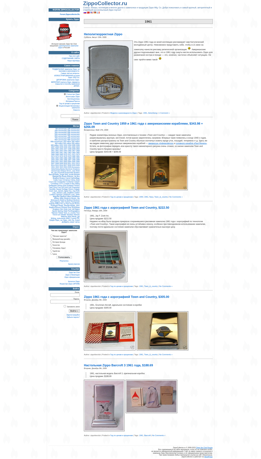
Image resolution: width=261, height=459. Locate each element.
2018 (69, 165)
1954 (65, 151)
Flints (55, 187)
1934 (69, 145)
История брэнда (59, 242)
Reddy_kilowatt (64, 205)
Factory (77, 185)
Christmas (66, 180)
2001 (57, 162)
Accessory (76, 167)
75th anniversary (61, 138)
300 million (76, 142)
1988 (69, 158)
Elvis (64, 185)
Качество (56, 245)
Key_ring (72, 191)
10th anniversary (73, 129)
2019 (73, 165)
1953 (61, 151)
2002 (61, 162)
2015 (57, 165)
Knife (78, 191)
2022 (57, 167)
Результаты (64, 261)
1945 (57, 149)
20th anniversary (61, 131)
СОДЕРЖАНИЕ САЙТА (71, 58)
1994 (57, 160)
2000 (53, 162)
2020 (78, 165)
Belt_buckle (69, 174)
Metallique (76, 196)
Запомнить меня (72, 307)
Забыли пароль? (73, 317)
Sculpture (56, 209)
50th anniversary (61, 134)
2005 (73, 162)
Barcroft (147, 435)
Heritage (65, 189)
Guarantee (76, 187)
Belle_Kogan (60, 174)
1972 (73, 154)
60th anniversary (73, 134)
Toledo (60, 213)
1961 (145, 113)
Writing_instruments (58, 218)
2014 (53, 165)
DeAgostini (53, 185)
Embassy (70, 185)
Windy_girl (76, 216)
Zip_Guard (76, 220)
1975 (57, 156)
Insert (51, 191)
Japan (66, 191)
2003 (65, 162)
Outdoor (68, 202)
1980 (73, 156)
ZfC (78, 218)
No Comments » (176, 197)
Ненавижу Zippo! (59, 248)
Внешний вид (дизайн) (61, 239)
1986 (65, 158)
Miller (62, 198)
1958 (78, 151)
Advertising (152, 113)
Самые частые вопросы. (70, 73)
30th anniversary (61, 132)
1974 (53, 156)
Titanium (54, 213)
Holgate (77, 189)
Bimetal (77, 174)
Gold (66, 187)
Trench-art (56, 215)
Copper (77, 182)
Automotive (69, 173)
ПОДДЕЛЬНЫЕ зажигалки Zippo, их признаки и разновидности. (66, 70)
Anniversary (55, 171)
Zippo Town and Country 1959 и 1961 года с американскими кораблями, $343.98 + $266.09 (143, 125)
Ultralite (63, 215)
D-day (72, 184)
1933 (65, 145)
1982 (53, 158)
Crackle (67, 184)
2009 (61, 163)
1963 (69, 152)
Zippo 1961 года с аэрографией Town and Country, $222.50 (126, 207)
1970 (65, 154)
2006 (78, 162)
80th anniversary (73, 138)
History (70, 189)
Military (56, 198)
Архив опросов (74, 264)
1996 (65, 160)
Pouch (72, 204)
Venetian (70, 215)
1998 (73, 160)
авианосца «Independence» (161, 143)
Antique (63, 171)
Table (66, 211)
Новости (76, 110)
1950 (78, 149)
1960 (57, 152)
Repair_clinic (75, 205)
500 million (67, 143)
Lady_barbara (57, 193)
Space (77, 209)
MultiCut (63, 200)
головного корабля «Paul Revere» (191, 143)
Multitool (70, 200)
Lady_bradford (68, 193)
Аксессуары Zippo (73, 97)
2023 (61, 167)
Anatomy (76, 169)
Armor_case (71, 171)
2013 (78, 163)
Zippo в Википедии (72, 275)
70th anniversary (73, 136)
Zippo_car (58, 220)
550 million (76, 143)
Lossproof (66, 195)
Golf (69, 187)
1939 (61, 147)
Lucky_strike (75, 195)
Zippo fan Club (74, 272)
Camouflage (75, 178)
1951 (53, 151)
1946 (61, 149)
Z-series (74, 218)
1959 (141, 197)
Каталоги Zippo (74, 281)
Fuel (59, 187)
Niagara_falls (59, 202)
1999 (78, 160)
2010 (65, 163)
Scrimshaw (76, 207)
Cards (55, 180)
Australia (61, 173)
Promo (77, 204)
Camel (67, 178)
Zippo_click (67, 220)
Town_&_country (161, 197)
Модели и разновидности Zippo (123, 113)
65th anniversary (61, 136)
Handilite (52, 189)
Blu (60, 176)
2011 (69, 163)
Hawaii (58, 189)
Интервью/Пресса (73, 101)
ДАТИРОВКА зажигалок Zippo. (68, 80)
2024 (65, 167)
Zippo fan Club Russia (204, 448)
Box (78, 176)
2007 (53, 163)
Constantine (61, 182)
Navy (151, 197)
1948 (69, 149)
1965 (78, 152)
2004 (69, 162)
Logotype (58, 195)
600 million (55, 145)
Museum (76, 200)
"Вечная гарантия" (60, 236)
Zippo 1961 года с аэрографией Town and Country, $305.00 (126, 297)
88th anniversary (73, 140)
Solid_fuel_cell (69, 209)
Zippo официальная (72, 277)
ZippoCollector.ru (105, 3)
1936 (78, 145)
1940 (65, 147)
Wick (70, 216)
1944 (53, 149)
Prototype (54, 205)
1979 (69, 156)
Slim (61, 209)
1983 (57, 158)
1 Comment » (164, 113)
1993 (53, 160)
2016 (61, 165)
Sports (54, 211)
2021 (53, 167)
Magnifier (56, 196)
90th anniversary (57, 142)
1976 (61, 156)
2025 (70, 167)
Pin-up (63, 204)
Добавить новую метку (71, 222)
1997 (69, 160)
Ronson (58, 207)
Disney (59, 185)
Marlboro (63, 196)
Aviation (77, 173)
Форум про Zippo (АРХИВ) (70, 284)
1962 (65, 152)
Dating (77, 184)
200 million (67, 142)
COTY (61, 184)
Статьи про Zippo (73, 94)
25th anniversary (73, 131)
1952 (57, 151)
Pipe (67, 204)
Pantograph (75, 202)
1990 (73, 158)
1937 (53, 147)
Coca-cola (52, 182)
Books (64, 176)
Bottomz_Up (71, 176)
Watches (64, 216)
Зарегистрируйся (73, 315)
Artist (78, 171)
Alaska (62, 169)
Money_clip (75, 198)
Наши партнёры (73, 61)
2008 (57, 163)
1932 (61, 145)
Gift (62, 187)
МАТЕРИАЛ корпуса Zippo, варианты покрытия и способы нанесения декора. (65, 84)
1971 (69, 154)
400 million (59, 143)
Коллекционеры (73, 99)
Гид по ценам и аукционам (121, 197)
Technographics (74, 211)
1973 (78, 154)
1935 (73, 145)
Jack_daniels (58, 191)
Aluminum (69, 169)
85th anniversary (61, 140)
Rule (69, 207)
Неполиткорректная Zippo (103, 34)
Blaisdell (56, 176)
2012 (73, 163)
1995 (61, 160)
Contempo (70, 182)
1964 (73, 152)
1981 (78, 156)
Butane (62, 178)
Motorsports (55, 200)
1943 (78, 147)
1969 (61, 154)
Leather (77, 193)
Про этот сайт (74, 56)
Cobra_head (75, 180)
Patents (52, 204)
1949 (73, 149)
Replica (52, 207)
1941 (69, 147)
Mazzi (69, 196)
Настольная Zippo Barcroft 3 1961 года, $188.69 (118, 365)
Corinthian (54, 184)
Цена (55, 254)
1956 (69, 151)
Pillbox (57, 204)
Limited (52, 195)
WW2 (68, 218)
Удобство (56, 251)
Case (60, 180)
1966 (53, 154)
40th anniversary (73, 132)
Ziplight (52, 220)
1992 (78, 158)
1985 (61, 158)
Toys (78, 213)
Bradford (56, 178)
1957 (73, 151)
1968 (57, 154)
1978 (65, 156)
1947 (65, 149)
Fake (51, 187)
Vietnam (77, 215)
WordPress (208, 457)
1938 (57, 147)
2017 (65, 165)
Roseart (64, 207)
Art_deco (54, 173)
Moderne (67, 198)
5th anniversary (61, 129)
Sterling (60, 211)
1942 (73, 147)
